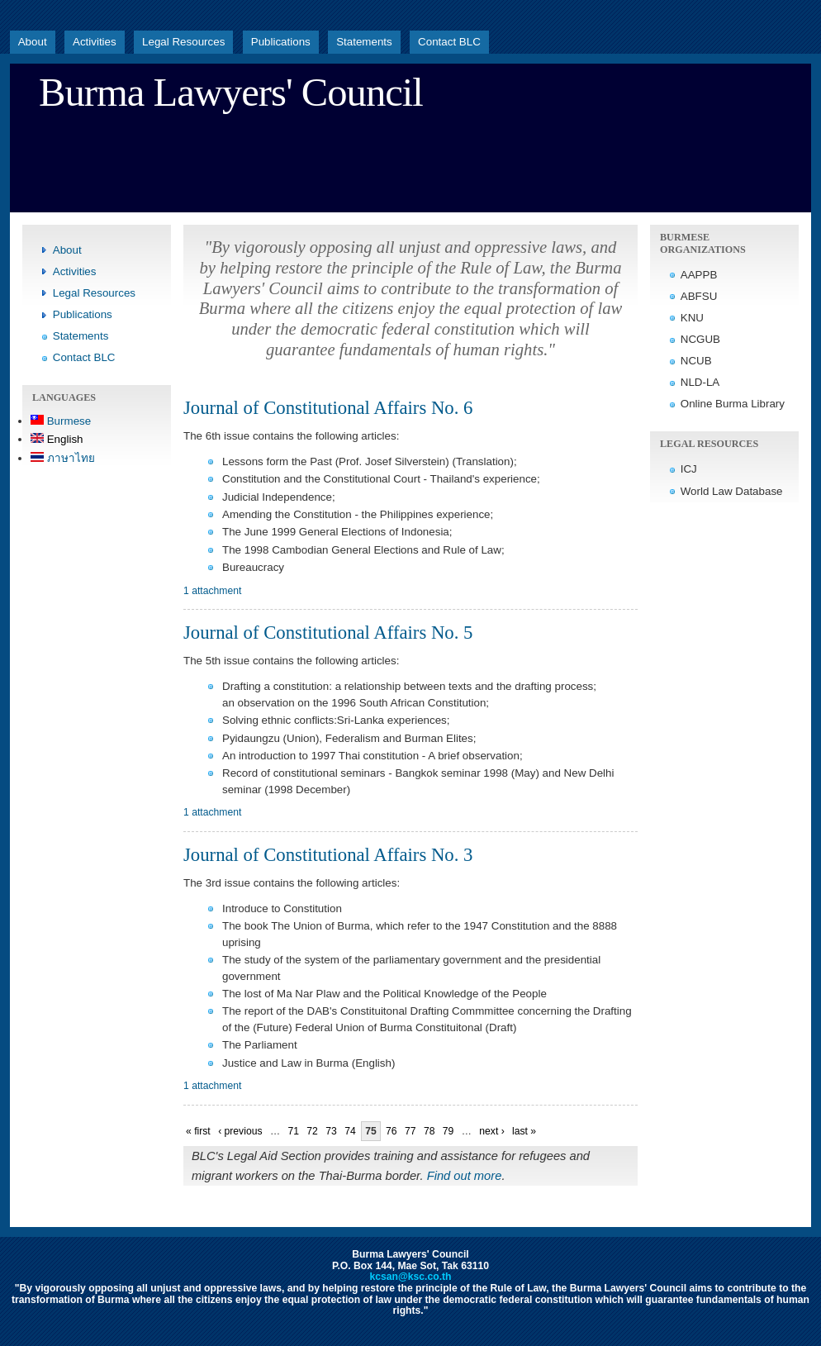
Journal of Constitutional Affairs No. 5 (327, 632)
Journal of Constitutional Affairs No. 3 (327, 854)
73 (331, 1131)
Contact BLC (449, 42)
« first (198, 1131)
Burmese (61, 421)
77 (410, 1131)
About (32, 42)
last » (524, 1131)
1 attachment (212, 591)
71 (293, 1131)
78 (429, 1131)
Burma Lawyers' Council (231, 92)
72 (312, 1131)
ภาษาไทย (63, 458)
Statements (364, 42)
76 (391, 1131)
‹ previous (240, 1131)
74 (350, 1131)
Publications (281, 42)
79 (448, 1131)
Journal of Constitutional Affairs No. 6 (327, 407)
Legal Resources (183, 42)
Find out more (464, 1175)
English (57, 439)
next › (491, 1131)
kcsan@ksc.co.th (410, 1276)
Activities (94, 42)
